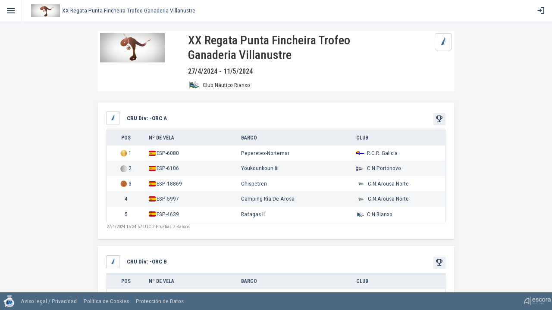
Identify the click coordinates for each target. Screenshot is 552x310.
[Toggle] (11, 11)
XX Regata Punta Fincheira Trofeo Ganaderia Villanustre (128, 10)
